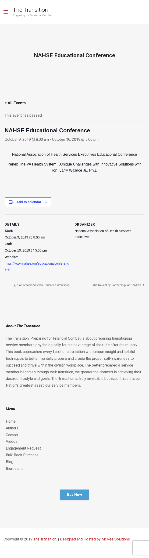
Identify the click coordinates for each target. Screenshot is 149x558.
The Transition (30, 10)
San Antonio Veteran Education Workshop (43, 285)
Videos (12, 441)
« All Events (15, 103)
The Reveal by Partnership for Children (117, 285)
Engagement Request (23, 448)
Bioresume (15, 468)
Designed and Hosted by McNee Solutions (95, 539)
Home (11, 421)
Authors (12, 428)
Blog (9, 462)
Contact (12, 435)
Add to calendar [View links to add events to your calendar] (29, 202)
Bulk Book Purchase (22, 455)
